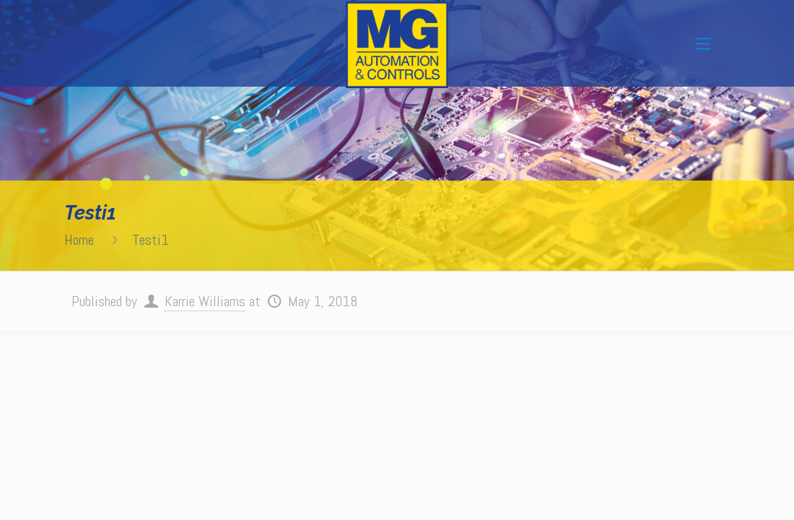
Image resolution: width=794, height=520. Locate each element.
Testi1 (150, 239)
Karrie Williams (205, 301)
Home (79, 239)
